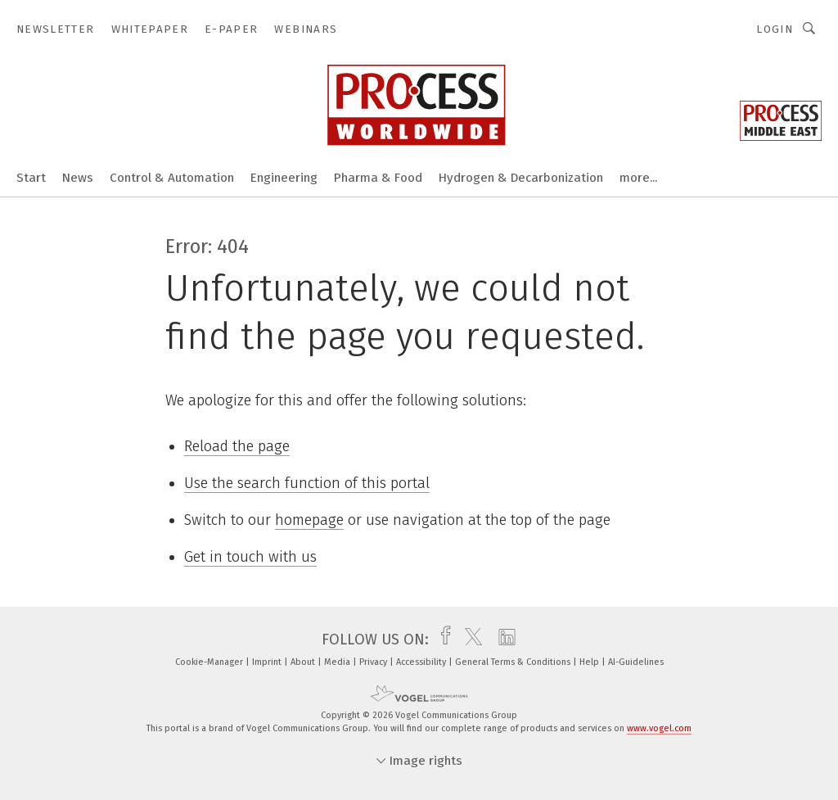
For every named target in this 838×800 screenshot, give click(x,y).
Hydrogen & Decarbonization (521, 177)
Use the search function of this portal (307, 483)
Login (774, 29)
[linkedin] (503, 640)
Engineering (284, 177)
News (77, 177)
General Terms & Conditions (514, 662)
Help (590, 662)
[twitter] (469, 640)
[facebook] (441, 640)
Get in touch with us (250, 557)
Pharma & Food (378, 177)
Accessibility (422, 662)
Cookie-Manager (210, 662)
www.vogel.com (659, 728)
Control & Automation (172, 177)
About (304, 662)
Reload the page (237, 446)
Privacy (374, 662)
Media (338, 662)
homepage (309, 520)
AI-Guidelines (636, 662)
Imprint (268, 662)
